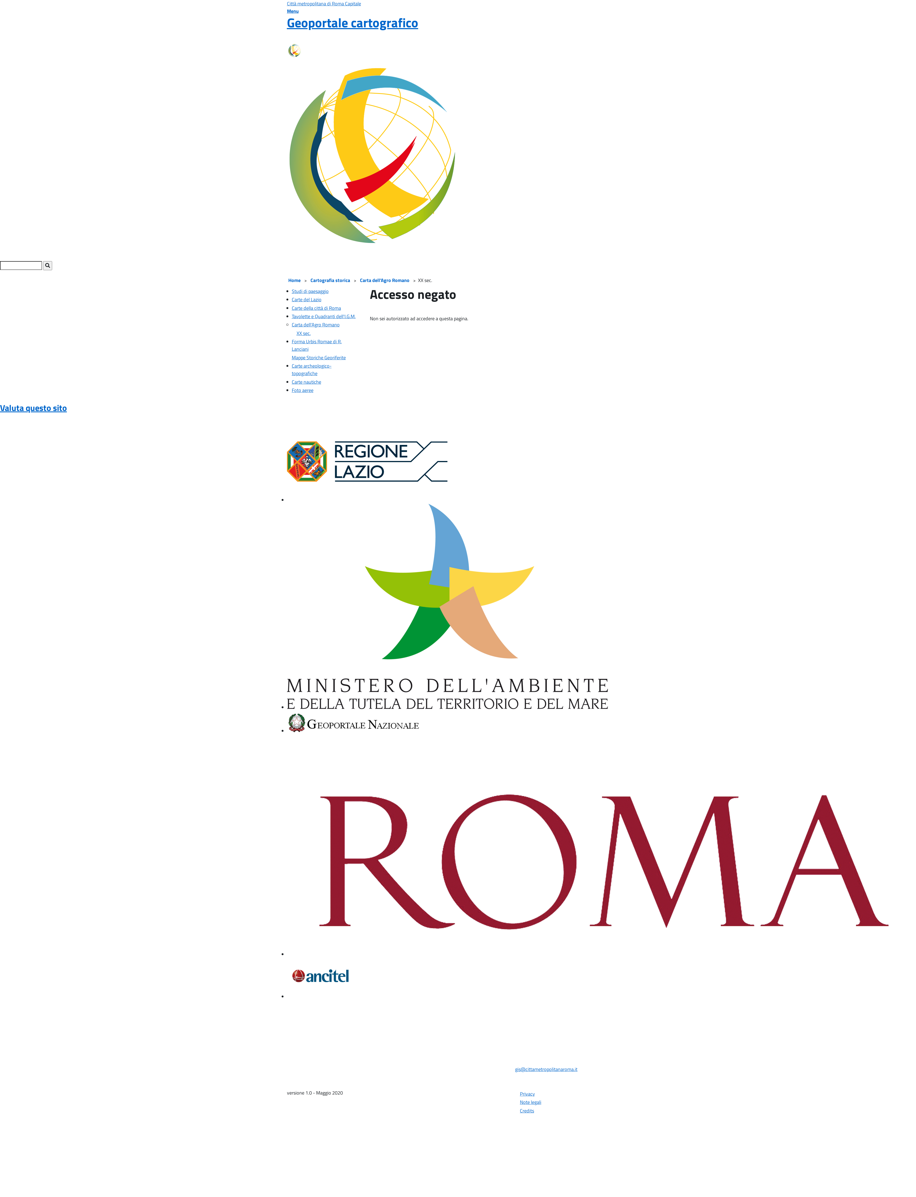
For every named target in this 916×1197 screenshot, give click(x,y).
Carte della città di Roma (316, 308)
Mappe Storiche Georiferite (319, 357)
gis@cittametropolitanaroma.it (546, 1069)
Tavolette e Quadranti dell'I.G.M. (324, 316)
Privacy (527, 1093)
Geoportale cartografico (352, 22)
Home (294, 280)
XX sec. (304, 333)
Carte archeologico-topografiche (312, 369)
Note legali (530, 1102)
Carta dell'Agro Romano (384, 280)
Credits (527, 1110)
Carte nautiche (306, 382)
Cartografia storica (330, 280)
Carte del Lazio (306, 299)
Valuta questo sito (33, 407)
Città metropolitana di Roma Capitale (324, 3)
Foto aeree (302, 390)
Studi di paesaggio (310, 291)
